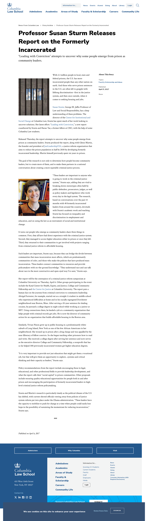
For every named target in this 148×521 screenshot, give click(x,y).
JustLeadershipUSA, (53, 146)
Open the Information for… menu (71, 5)
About (114, 5)
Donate (99, 502)
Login (130, 5)
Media (85, 480)
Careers (60, 485)
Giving (107, 5)
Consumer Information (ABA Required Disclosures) (119, 478)
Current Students (89, 470)
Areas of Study (64, 472)
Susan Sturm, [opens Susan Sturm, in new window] (58, 107)
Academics (61, 468)
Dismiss (117, 511)
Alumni (100, 5)
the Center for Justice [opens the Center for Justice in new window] (41, 289)
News (85, 5)
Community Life (64, 489)
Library (121, 5)
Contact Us (18, 493)
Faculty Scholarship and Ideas (110, 82)
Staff (85, 475)
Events (92, 5)
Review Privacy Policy (101, 511)
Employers (87, 478)
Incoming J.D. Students (91, 467)
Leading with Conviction (62, 124)
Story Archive (47, 25)
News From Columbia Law (28, 25)
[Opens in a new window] (15, 497)
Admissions (62, 463)
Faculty (85, 472)
